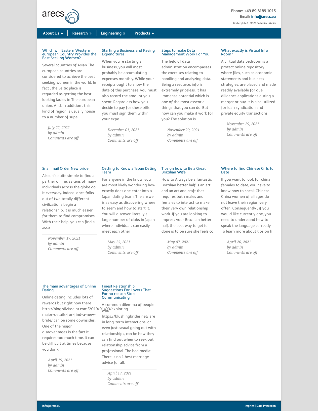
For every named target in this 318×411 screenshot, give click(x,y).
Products (144, 33)
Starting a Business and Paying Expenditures (128, 52)
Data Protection (266, 406)
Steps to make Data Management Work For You (185, 52)
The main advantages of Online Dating (69, 288)
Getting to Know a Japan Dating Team (129, 170)
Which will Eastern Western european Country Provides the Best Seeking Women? (69, 54)
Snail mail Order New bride (65, 168)
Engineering (113, 33)
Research (81, 33)
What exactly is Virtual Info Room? (244, 52)
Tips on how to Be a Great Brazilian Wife (183, 170)
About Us (53, 33)
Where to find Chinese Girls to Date (247, 170)
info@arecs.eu (263, 16)
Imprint (249, 406)
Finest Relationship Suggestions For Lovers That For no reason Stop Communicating (126, 292)
